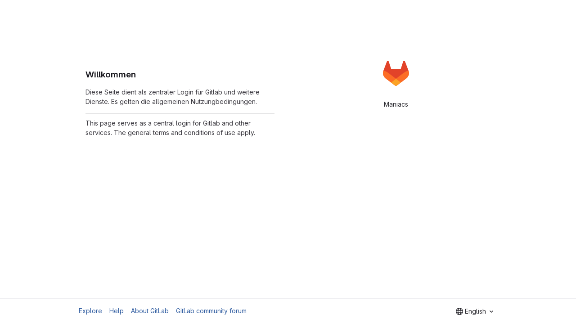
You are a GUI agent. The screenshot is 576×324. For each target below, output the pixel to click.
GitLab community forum (211, 311)
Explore (90, 311)
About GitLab (150, 311)
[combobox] (474, 311)
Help (116, 311)
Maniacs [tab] (396, 104)
